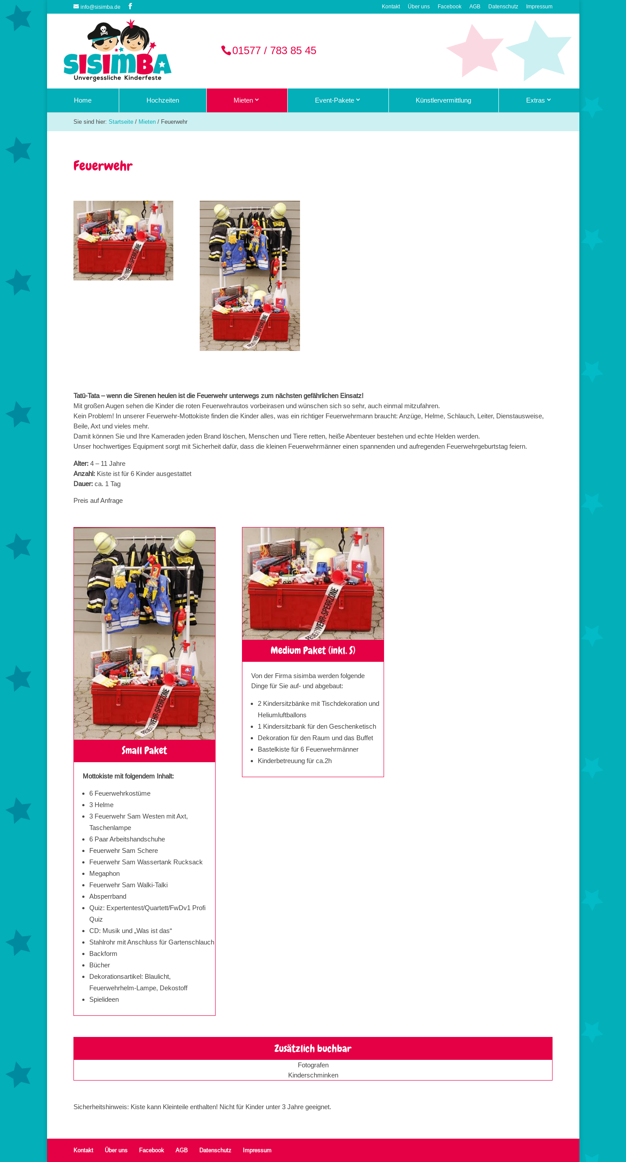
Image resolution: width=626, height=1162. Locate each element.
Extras (535, 100)
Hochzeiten (162, 100)
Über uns (419, 7)
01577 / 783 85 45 (274, 51)
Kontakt (391, 7)
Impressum (539, 7)
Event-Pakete (334, 100)
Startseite (121, 121)
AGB (474, 7)
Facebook (449, 7)
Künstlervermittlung (443, 100)
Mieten (243, 100)
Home (83, 100)
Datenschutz (503, 7)
